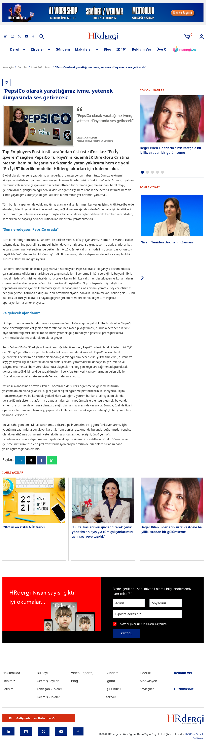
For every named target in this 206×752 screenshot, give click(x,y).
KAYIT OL (126, 634)
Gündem (63, 49)
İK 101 (121, 49)
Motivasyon (148, 681)
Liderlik (145, 673)
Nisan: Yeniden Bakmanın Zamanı (167, 242)
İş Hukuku (113, 689)
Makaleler (83, 49)
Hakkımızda (11, 673)
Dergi (14, 49)
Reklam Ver (141, 49)
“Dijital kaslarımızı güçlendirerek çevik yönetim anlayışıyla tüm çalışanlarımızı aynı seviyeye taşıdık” (102, 532)
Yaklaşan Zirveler (49, 689)
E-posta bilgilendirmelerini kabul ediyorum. (142, 624)
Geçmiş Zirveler (48, 697)
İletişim (7, 689)
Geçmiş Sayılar (48, 681)
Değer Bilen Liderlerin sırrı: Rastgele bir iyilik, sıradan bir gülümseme (171, 150)
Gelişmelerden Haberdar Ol (32, 719)
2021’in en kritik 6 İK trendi (24, 527)
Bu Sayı (42, 673)
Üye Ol (162, 49)
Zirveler (37, 49)
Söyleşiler (147, 689)
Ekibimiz (8, 681)
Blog (107, 49)
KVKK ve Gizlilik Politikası (194, 736)
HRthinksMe (184, 689)
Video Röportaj (82, 673)
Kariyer (110, 697)
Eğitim (110, 681)
